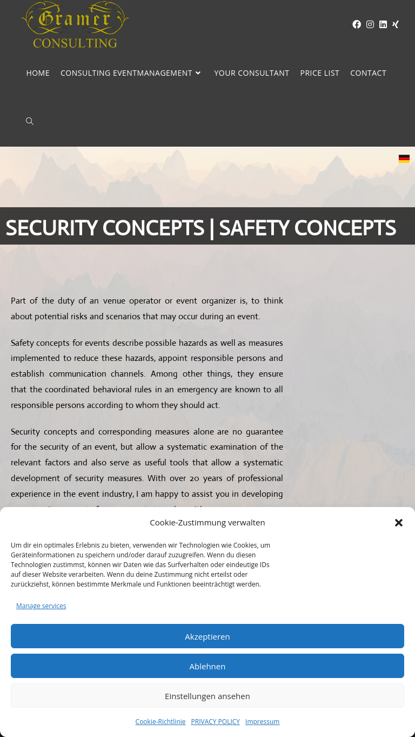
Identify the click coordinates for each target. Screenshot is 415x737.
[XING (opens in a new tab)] (393, 24)
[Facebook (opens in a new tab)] (354, 24)
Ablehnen (208, 666)
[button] (398, 522)
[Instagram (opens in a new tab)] (367, 24)
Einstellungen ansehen (207, 695)
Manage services (41, 605)
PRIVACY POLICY (215, 721)
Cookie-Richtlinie (161, 721)
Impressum (262, 721)
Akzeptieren (207, 636)
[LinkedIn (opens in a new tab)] (380, 24)
